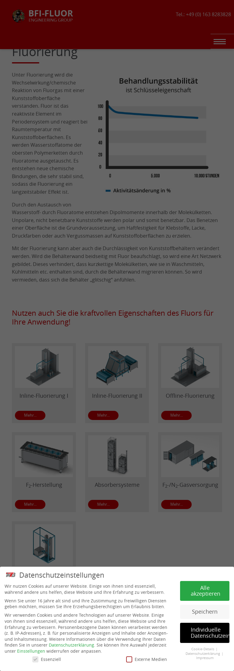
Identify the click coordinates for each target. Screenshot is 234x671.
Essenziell (46, 657)
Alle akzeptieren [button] (205, 588)
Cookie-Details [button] (203, 647)
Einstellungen (31, 649)
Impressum (205, 656)
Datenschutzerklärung (71, 643)
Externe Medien (146, 657)
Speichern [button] (205, 609)
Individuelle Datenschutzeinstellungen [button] (210, 630)
